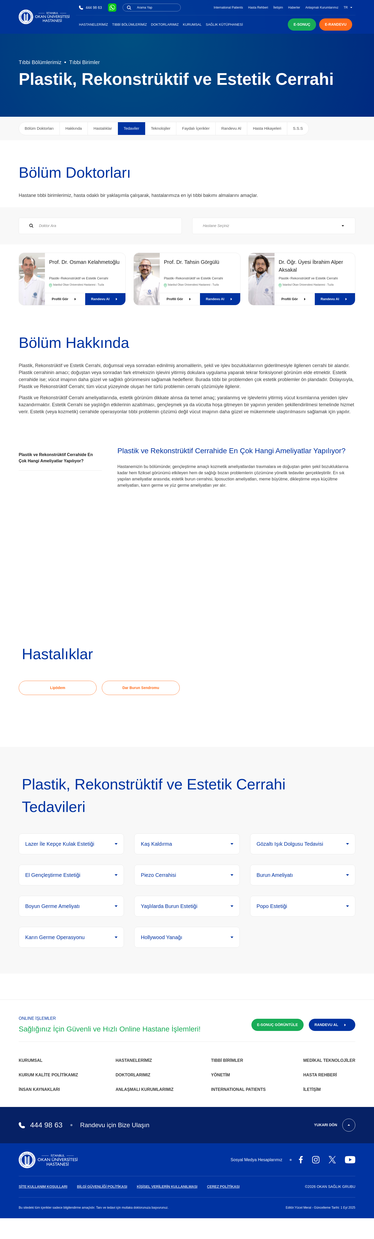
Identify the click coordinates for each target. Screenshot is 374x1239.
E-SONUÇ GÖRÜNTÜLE (277, 1025)
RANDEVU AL (332, 1025)
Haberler (294, 7)
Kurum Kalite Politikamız (48, 1075)
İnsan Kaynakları (39, 1089)
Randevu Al (105, 299)
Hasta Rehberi (258, 7)
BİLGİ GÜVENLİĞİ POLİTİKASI (102, 1187)
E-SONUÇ (301, 24)
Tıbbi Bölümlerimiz (129, 24)
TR (348, 7)
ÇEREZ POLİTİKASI (223, 1187)
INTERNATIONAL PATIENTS (238, 1089)
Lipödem (57, 688)
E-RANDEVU (335, 24)
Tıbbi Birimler (84, 62)
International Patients (228, 7)
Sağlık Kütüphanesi (224, 24)
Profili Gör (65, 299)
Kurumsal (192, 24)
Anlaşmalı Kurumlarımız (321, 7)
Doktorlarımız (165, 24)
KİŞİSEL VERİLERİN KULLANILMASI (167, 1187)
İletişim (278, 7)
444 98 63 (90, 7)
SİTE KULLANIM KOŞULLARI (43, 1187)
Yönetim (220, 1075)
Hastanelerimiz (93, 24)
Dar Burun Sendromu (140, 688)
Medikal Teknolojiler (329, 1060)
